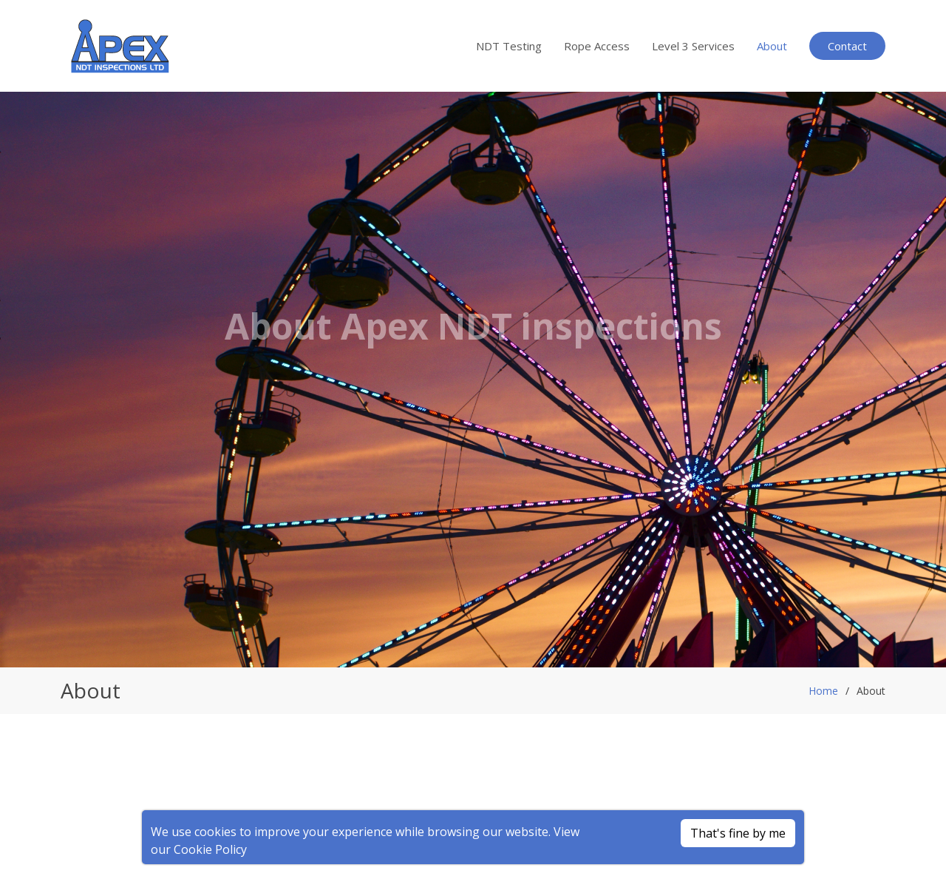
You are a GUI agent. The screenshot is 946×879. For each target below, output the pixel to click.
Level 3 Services (693, 45)
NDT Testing (509, 45)
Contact (847, 45)
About (772, 45)
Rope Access (597, 45)
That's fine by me (738, 833)
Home (823, 691)
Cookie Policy (210, 849)
